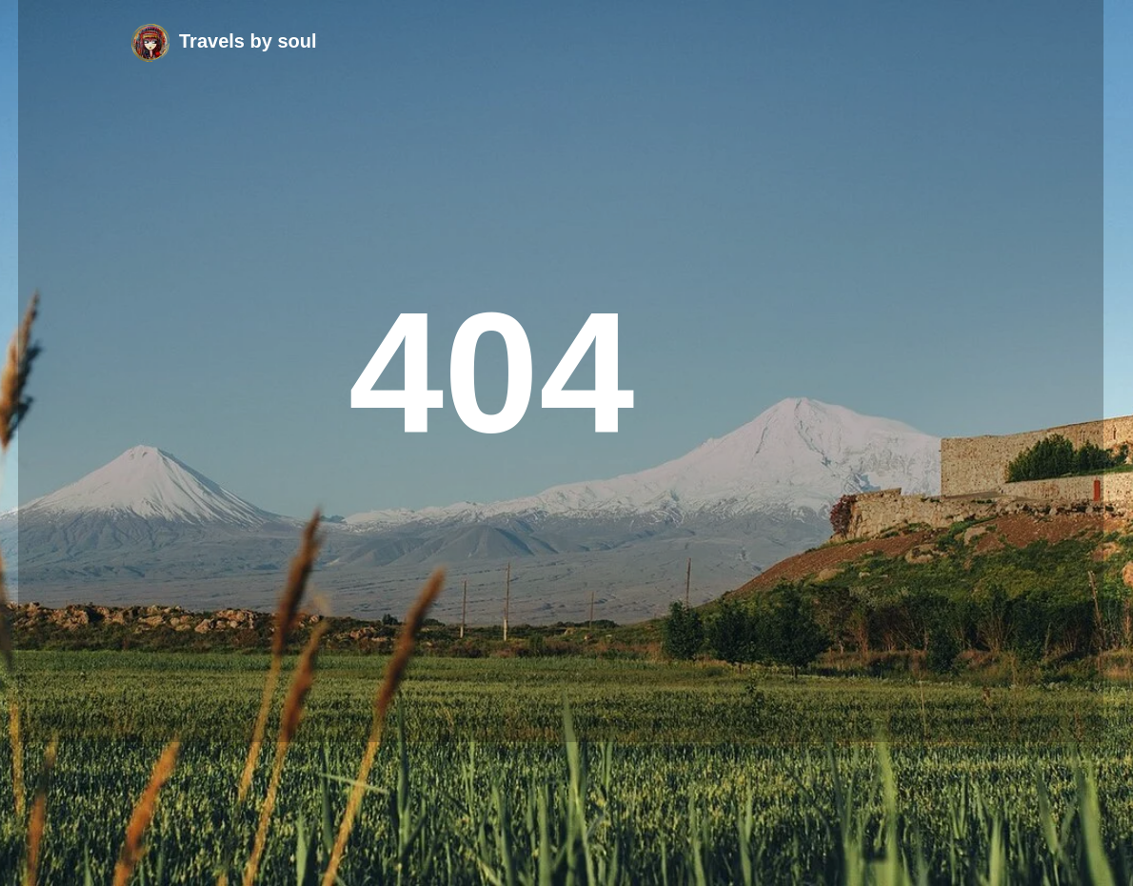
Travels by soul (248, 40)
